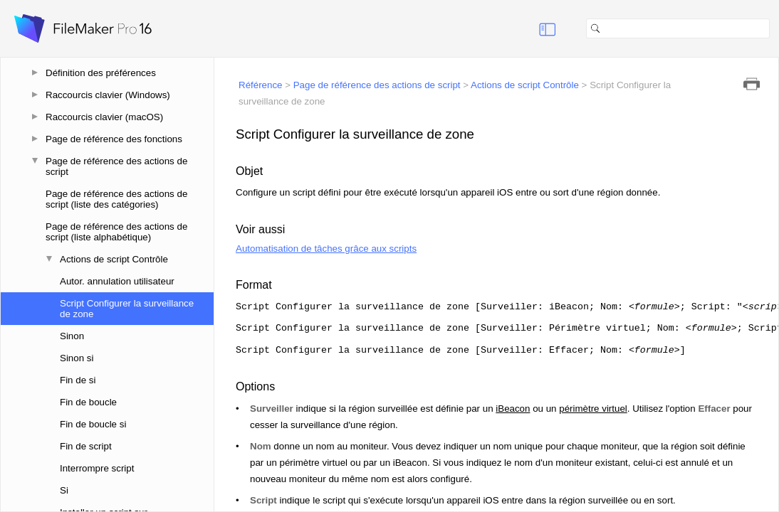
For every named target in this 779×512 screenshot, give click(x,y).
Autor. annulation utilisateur (117, 281)
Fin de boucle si (93, 424)
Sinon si (76, 358)
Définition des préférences (101, 73)
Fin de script (86, 446)
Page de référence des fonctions (114, 139)
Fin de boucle (88, 402)
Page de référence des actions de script (116, 166)
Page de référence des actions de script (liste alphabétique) (116, 231)
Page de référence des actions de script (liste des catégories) (116, 199)
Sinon (72, 336)
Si (64, 490)
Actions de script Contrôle (114, 259)
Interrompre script (97, 468)
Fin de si (77, 380)
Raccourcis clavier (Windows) (108, 95)
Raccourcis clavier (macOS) (104, 117)
